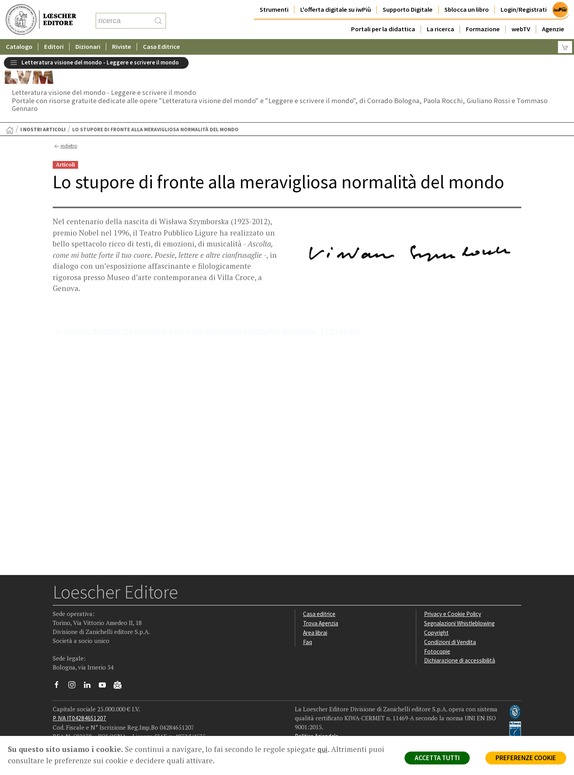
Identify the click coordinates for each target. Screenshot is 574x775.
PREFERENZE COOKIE (526, 758)
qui (322, 749)
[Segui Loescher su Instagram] (75, 687)
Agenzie (553, 29)
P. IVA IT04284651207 (79, 718)
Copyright (436, 632)
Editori (54, 47)
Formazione (483, 29)
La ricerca (440, 29)
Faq (307, 642)
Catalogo (19, 47)
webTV (521, 29)
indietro (65, 146)
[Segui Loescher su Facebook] (59, 687)
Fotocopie (437, 651)
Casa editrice (319, 614)
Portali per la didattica (383, 29)
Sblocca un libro (466, 9)
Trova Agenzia (320, 623)
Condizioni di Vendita (450, 642)
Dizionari (87, 47)
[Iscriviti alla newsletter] (120, 686)
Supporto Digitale (408, 9)
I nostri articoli (43, 129)
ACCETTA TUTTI (437, 758)
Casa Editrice (161, 47)
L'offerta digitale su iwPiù (335, 9)
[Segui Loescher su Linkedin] (90, 687)
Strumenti (274, 9)
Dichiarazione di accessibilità (459, 660)
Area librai (315, 632)
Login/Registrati (524, 9)
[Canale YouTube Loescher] (105, 687)
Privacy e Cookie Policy (452, 614)
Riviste (121, 47)
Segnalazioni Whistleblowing (459, 623)
